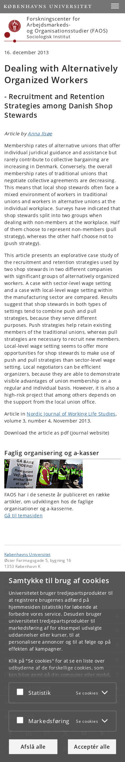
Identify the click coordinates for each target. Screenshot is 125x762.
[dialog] (62, 667)
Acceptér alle (92, 746)
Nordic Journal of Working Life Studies (71, 414)
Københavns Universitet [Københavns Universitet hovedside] (27, 554)
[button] (115, 6)
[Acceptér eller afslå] (22, 691)
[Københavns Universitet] (12, 31)
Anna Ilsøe (40, 133)
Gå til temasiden (23, 515)
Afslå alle (33, 746)
